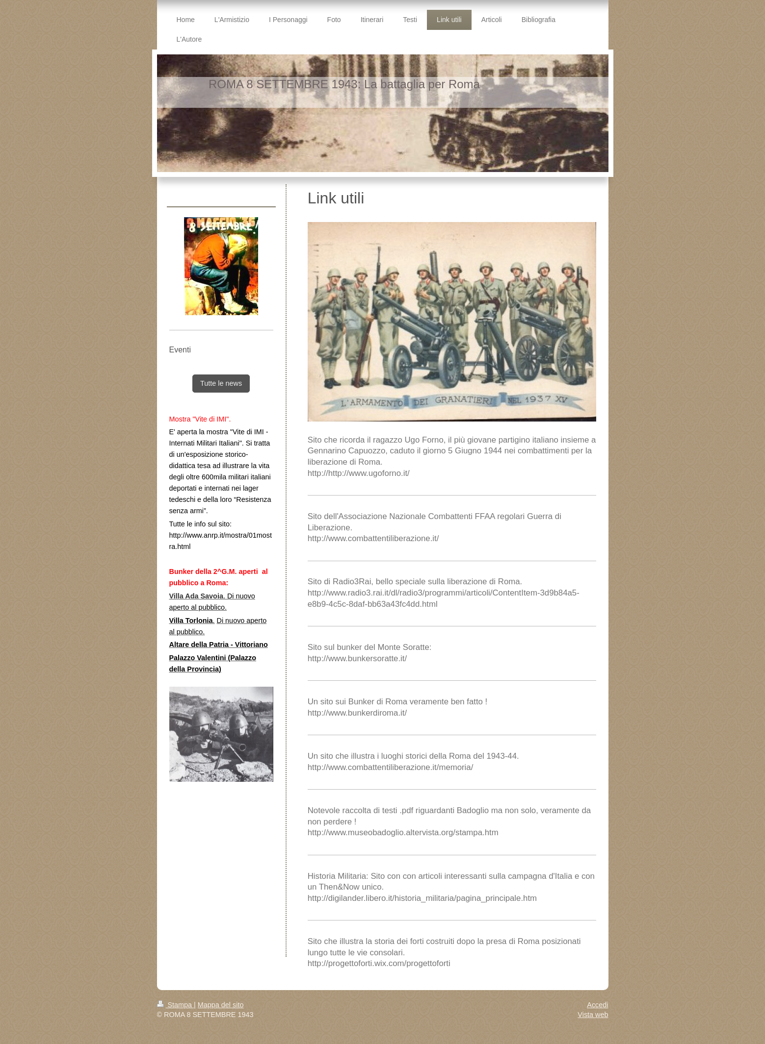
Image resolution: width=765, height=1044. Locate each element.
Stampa (175, 1005)
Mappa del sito (221, 1005)
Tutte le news (221, 383)
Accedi (597, 1005)
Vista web (593, 1015)
